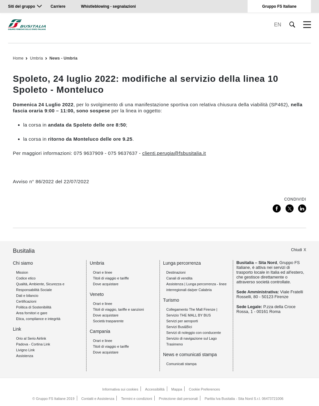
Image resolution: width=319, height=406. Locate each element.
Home (18, 58)
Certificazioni (26, 301)
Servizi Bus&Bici (179, 327)
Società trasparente (108, 321)
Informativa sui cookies (120, 389)
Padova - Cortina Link (33, 344)
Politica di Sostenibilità (33, 307)
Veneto (97, 294)
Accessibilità (155, 389)
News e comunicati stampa (190, 354)
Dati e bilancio (27, 295)
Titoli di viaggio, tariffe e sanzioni (118, 309)
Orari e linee (102, 272)
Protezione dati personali (178, 399)
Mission (22, 272)
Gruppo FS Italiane (279, 6)
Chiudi (296, 250)
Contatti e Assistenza (97, 399)
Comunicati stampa (181, 364)
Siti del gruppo (21, 6)
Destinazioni (176, 272)
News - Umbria (63, 58)
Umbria (36, 58)
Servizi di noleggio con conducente (193, 333)
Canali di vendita (179, 278)
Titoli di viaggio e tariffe (111, 278)
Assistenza (24, 356)
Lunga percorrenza (182, 263)
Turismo (171, 300)
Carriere (57, 6)
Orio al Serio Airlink (31, 338)
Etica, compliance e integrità (38, 319)
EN (277, 24)
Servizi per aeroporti (182, 321)
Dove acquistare (106, 284)
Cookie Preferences (204, 389)
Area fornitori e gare (31, 313)
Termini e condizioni (136, 399)
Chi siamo (23, 263)
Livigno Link (25, 350)
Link (17, 329)
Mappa (176, 389)
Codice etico (26, 278)
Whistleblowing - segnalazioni (108, 6)
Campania (100, 331)
